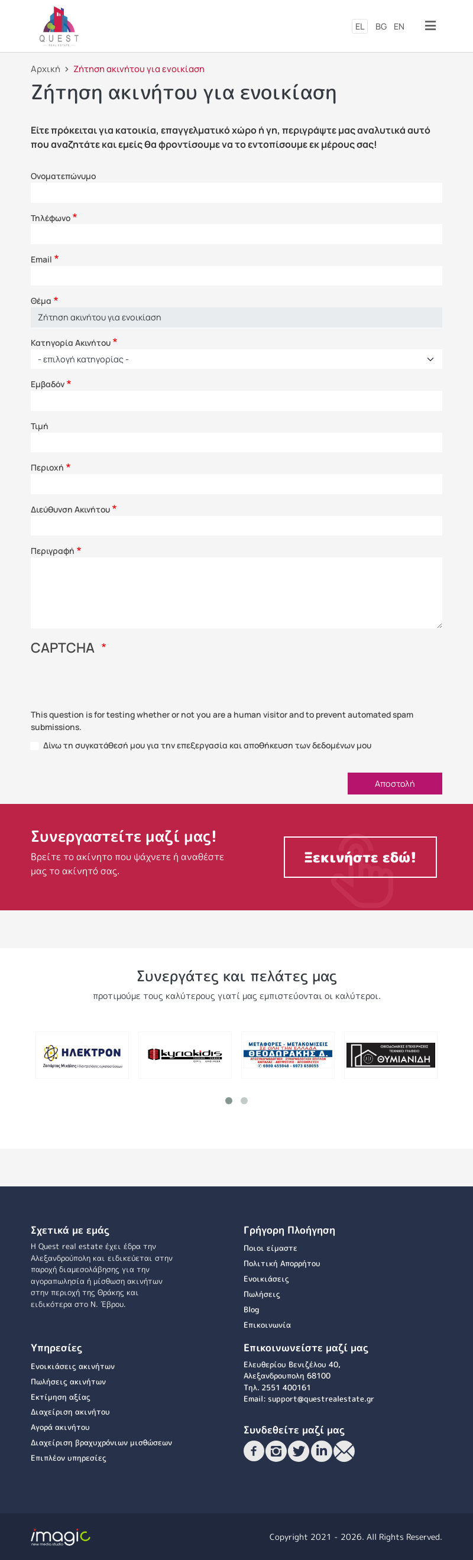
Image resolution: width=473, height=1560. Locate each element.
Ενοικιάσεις (266, 1278)
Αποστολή (395, 783)
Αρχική (45, 68)
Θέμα (41, 300)
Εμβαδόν (47, 384)
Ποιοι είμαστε (270, 1248)
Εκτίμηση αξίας (60, 1397)
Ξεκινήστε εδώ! (360, 857)
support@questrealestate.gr (321, 1398)
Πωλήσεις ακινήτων (68, 1381)
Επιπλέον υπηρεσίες (68, 1457)
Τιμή (39, 426)
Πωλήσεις (262, 1294)
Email (41, 259)
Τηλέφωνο (50, 217)
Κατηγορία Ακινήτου (71, 342)
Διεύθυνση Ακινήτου (70, 509)
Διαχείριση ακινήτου (70, 1411)
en (399, 26)
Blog (251, 1309)
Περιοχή (47, 467)
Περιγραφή (52, 550)
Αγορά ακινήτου (60, 1427)
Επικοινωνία (267, 1324)
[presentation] (120, 686)
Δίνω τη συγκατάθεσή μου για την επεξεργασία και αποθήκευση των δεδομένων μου (207, 745)
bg (381, 26)
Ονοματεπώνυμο (63, 175)
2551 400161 (286, 1387)
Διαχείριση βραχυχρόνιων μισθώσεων (101, 1442)
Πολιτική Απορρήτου (282, 1263)
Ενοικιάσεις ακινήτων (73, 1366)
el (359, 26)
